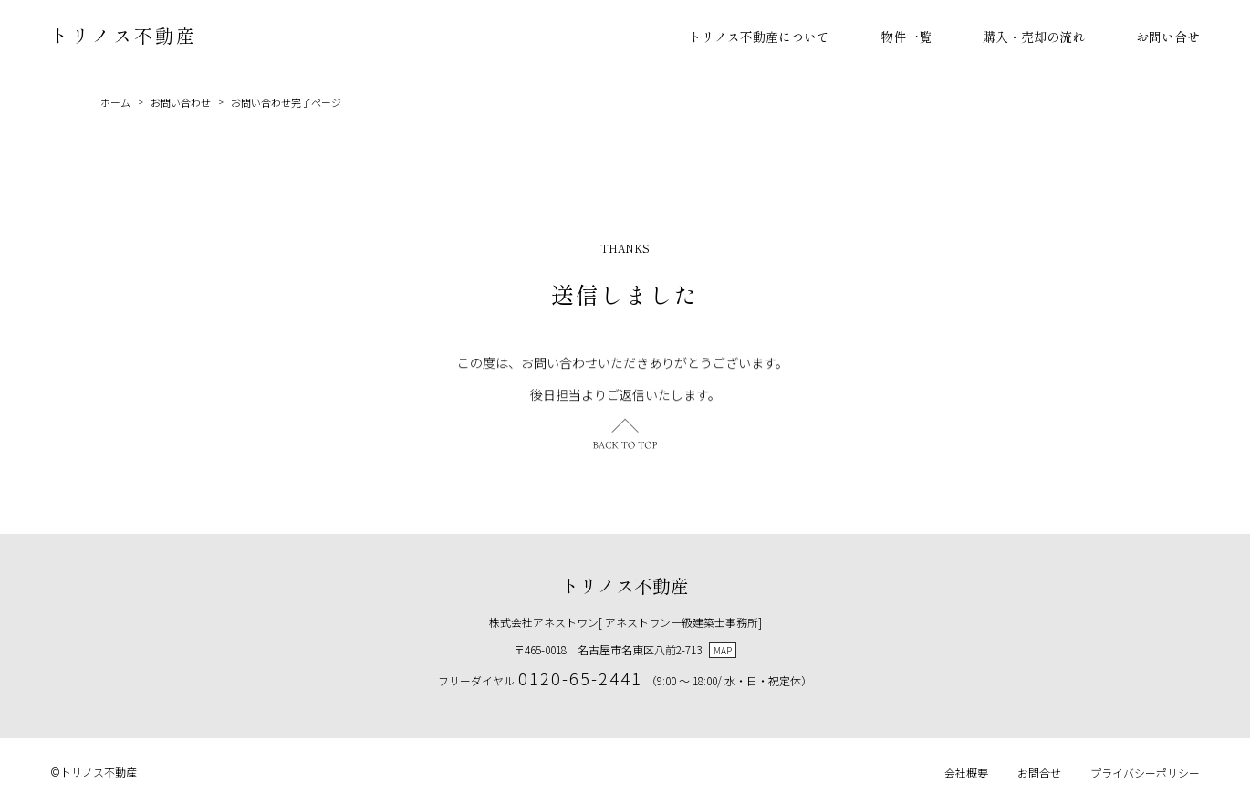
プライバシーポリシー (1145, 772)
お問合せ (1039, 772)
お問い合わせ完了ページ (286, 102)
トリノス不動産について (759, 36)
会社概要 (966, 772)
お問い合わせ (181, 102)
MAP (723, 650)
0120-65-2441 (580, 678)
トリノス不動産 (123, 35)
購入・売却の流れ (1034, 36)
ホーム (115, 102)
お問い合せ (1168, 36)
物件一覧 (906, 36)
